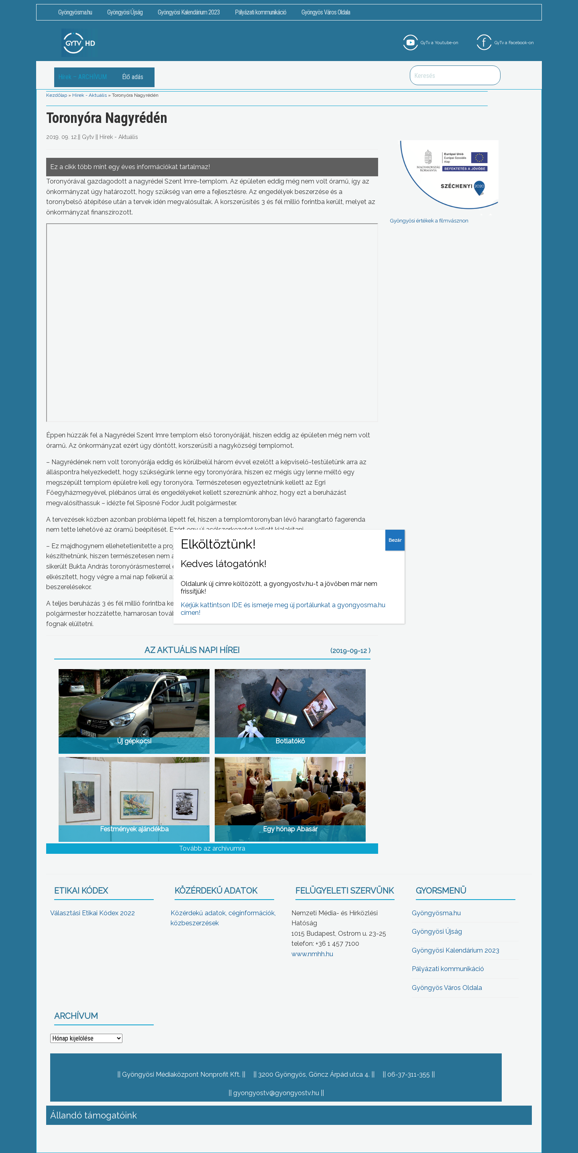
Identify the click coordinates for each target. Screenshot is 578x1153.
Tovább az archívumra (212, 848)
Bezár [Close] (395, 540)
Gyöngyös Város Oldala (325, 12)
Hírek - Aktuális (89, 95)
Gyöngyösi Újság (124, 12)
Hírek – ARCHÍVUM (82, 77)
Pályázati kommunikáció (260, 12)
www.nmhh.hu (312, 954)
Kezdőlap (56, 95)
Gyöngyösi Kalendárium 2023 (189, 12)
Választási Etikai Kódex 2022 (92, 913)
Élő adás (132, 77)
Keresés (490, 75)
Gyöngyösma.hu (75, 12)
